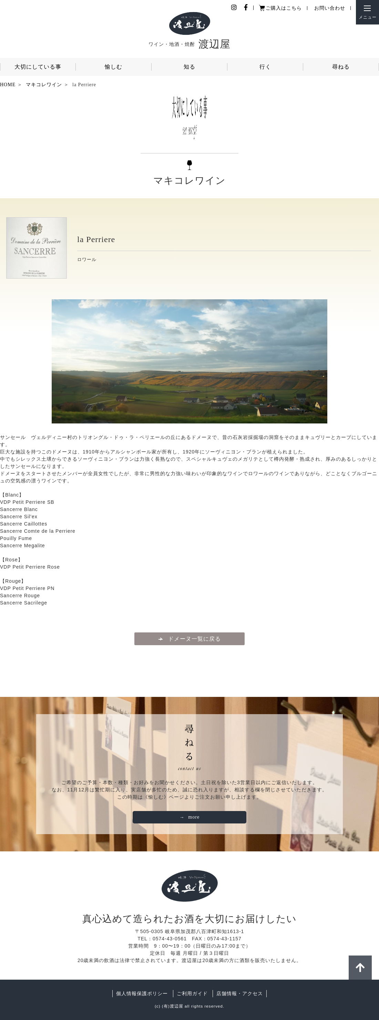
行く (265, 67)
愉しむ (113, 67)
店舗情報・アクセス (239, 993)
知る (189, 67)
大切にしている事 (37, 67)
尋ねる (341, 67)
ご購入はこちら (284, 8)
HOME (8, 84)
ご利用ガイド (192, 993)
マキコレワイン (44, 84)
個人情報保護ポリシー (142, 993)
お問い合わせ (329, 8)
